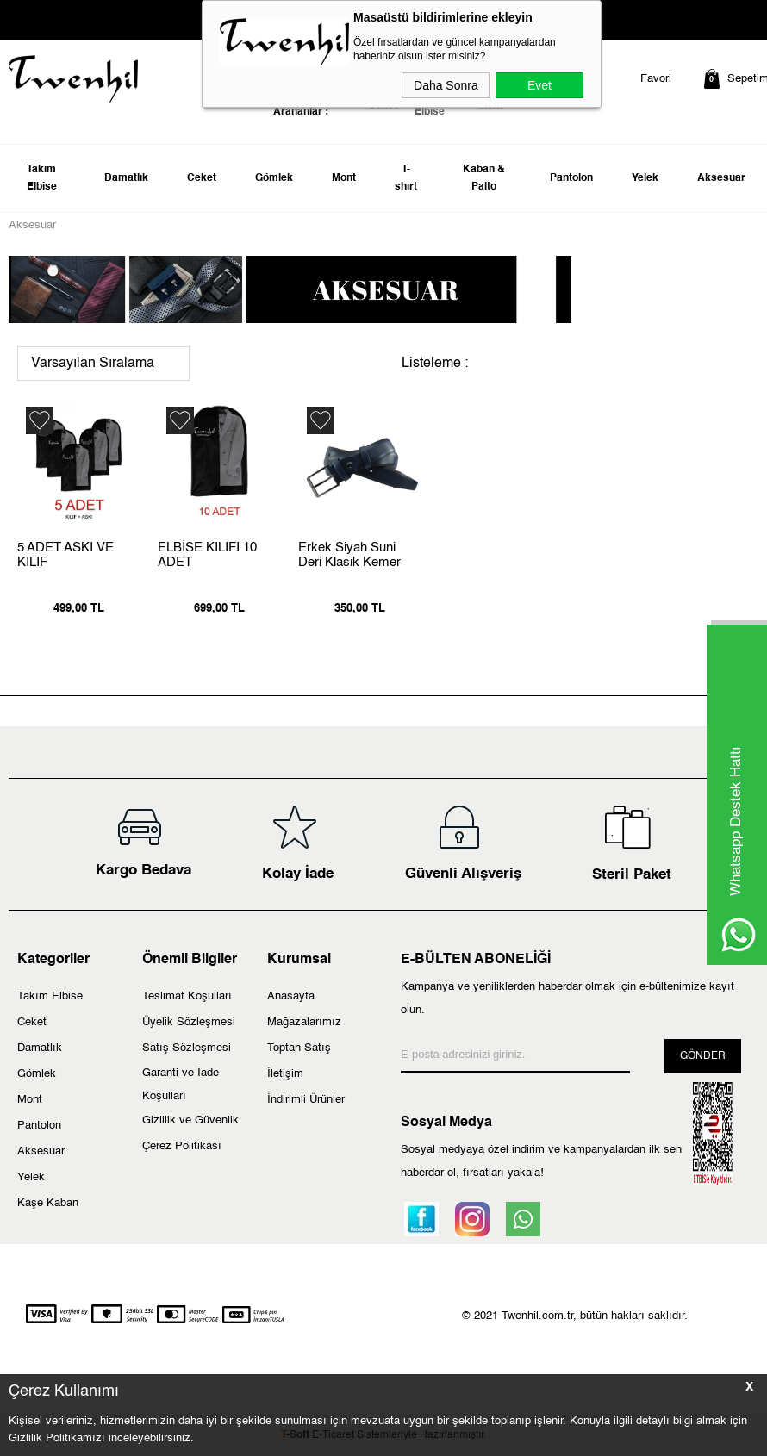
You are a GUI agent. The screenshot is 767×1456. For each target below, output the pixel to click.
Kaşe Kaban (47, 1203)
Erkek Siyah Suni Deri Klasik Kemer (349, 555)
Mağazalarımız (304, 1022)
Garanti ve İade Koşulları (180, 1084)
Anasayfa (291, 996)
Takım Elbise (42, 178)
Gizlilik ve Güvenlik (190, 1120)
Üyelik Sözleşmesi (188, 1022)
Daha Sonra (446, 85)
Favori (655, 78)
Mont (344, 178)
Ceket (201, 178)
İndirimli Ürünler (306, 1099)
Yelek (645, 178)
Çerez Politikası (181, 1146)
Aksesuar (721, 178)
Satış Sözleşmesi (186, 1048)
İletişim (285, 1074)
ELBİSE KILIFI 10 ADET (207, 555)
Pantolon (571, 178)
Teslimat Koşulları (187, 996)
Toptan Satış (299, 1048)
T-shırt (406, 178)
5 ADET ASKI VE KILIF (65, 555)
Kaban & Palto (484, 178)
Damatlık (126, 178)
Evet (539, 85)
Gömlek (274, 178)
